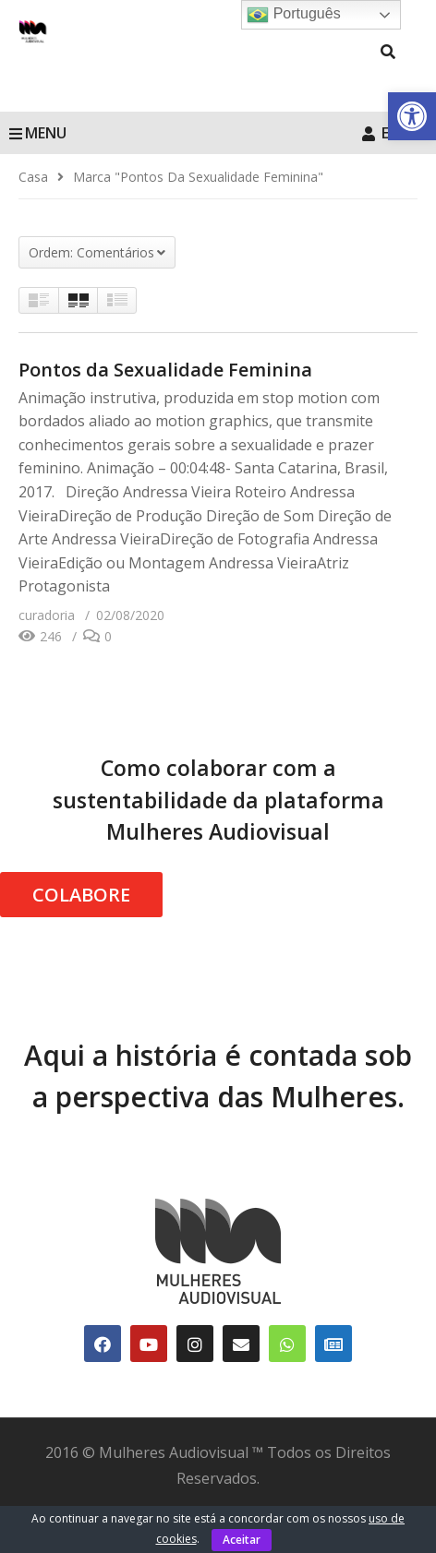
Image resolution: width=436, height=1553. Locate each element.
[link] (412, 116)
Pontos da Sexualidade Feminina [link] (165, 369)
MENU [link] (38, 133)
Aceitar (241, 1539)
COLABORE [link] (81, 894)
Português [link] (293, 15)
